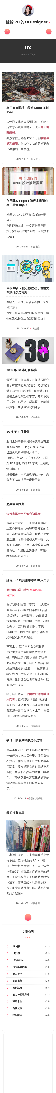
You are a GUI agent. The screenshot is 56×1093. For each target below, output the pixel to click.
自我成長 (17, 1008)
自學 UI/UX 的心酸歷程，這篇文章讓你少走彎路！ (27, 290)
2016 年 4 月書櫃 (17, 432)
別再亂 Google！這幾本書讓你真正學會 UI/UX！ (27, 203)
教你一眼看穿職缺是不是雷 (24, 740)
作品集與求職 (35, 798)
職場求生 (17, 1001)
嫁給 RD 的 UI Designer (28, 21)
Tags (32, 54)
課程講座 (35, 726)
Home (24, 54)
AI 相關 (16, 946)
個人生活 (35, 159)
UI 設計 (35, 328)
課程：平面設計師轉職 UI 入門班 (27, 580)
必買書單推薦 (15, 504)
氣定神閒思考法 (21, 994)
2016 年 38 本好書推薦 (21, 370)
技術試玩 (17, 987)
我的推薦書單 (15, 813)
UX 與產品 (18, 960)
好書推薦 (35, 246)
